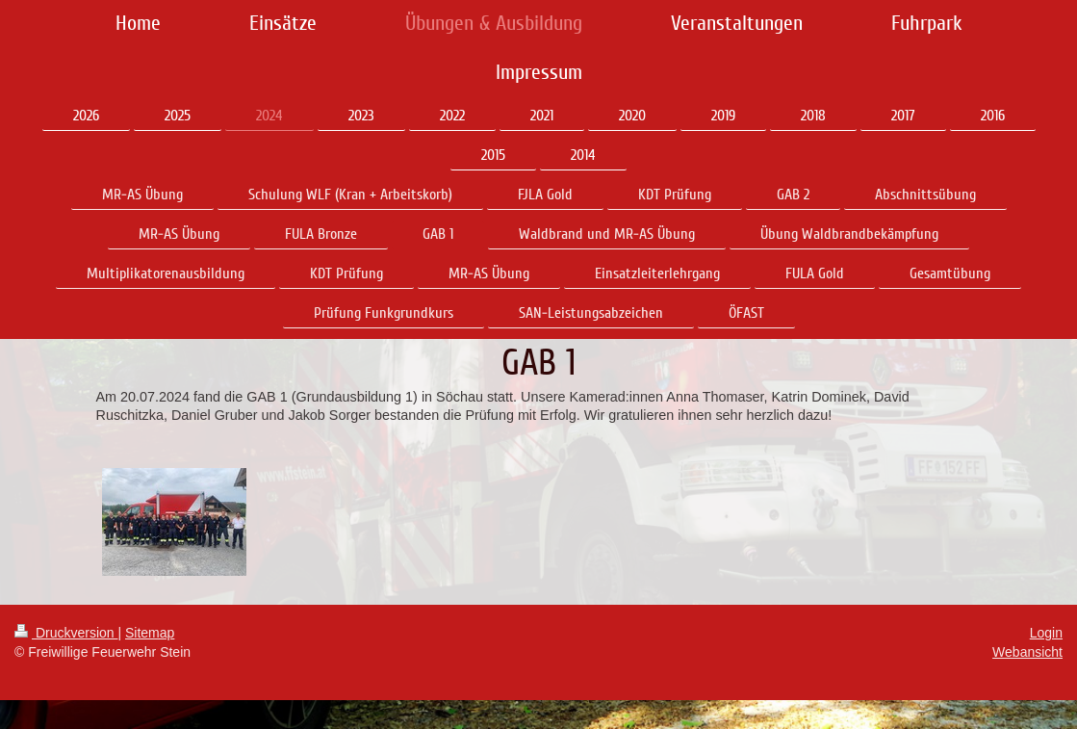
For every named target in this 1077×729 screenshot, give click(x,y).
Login (1046, 632)
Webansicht (1027, 652)
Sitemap (149, 632)
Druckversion (65, 632)
